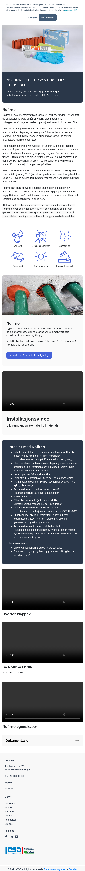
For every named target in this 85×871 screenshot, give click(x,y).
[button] (8, 295)
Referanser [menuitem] (10, 819)
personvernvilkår (71, 10)
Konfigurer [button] (32, 17)
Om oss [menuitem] (9, 824)
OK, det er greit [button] (47, 17)
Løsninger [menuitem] (10, 803)
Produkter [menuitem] (10, 807)
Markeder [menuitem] (9, 811)
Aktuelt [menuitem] (8, 815)
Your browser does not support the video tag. (42, 391)
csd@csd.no (12, 788)
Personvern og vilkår (55, 869)
